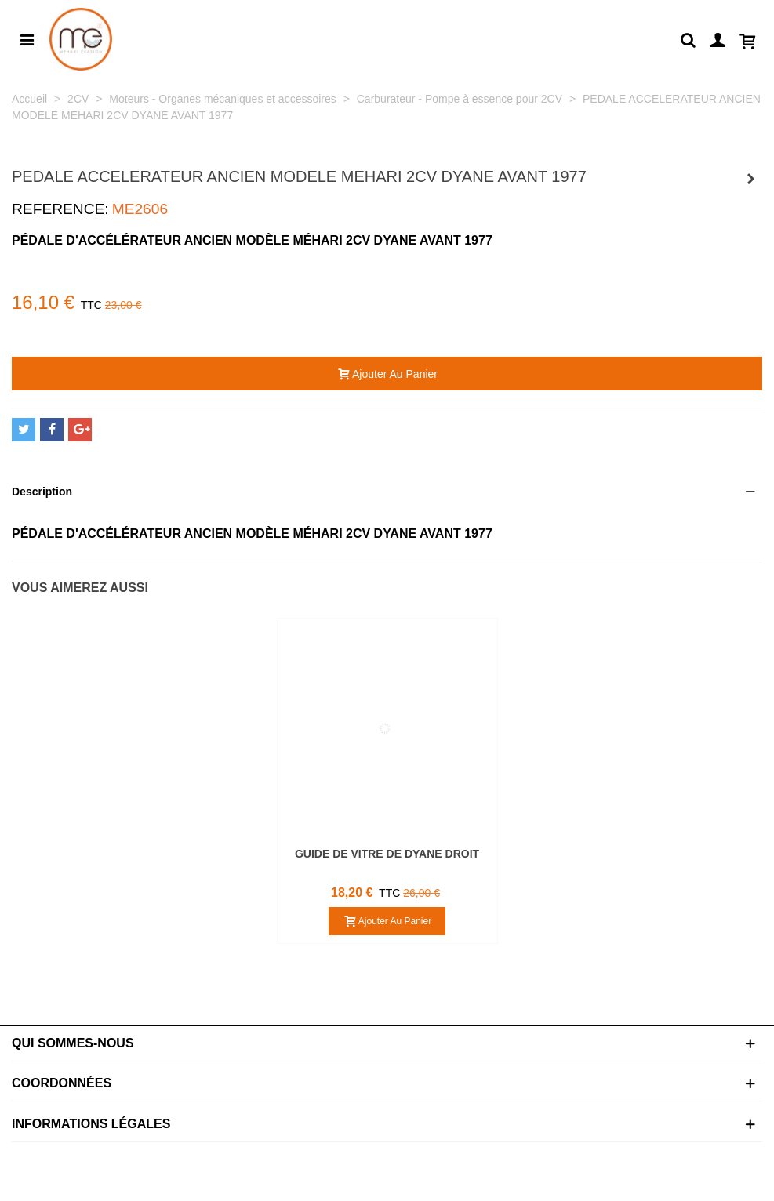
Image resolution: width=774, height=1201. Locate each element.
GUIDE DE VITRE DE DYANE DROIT (387, 853)
